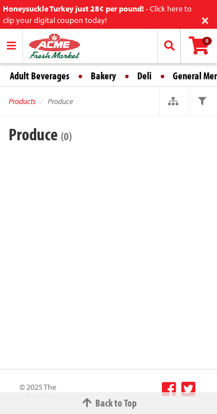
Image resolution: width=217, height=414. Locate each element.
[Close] (205, 19)
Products (22, 101)
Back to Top (108, 402)
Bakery (103, 75)
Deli (144, 75)
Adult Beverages (39, 75)
